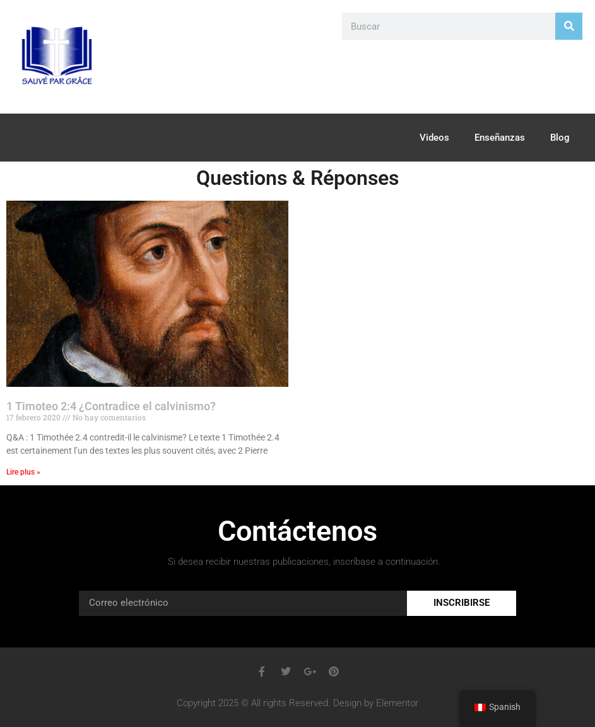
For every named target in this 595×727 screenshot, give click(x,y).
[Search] (568, 26)
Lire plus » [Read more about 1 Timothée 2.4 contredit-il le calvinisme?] (23, 472)
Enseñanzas (499, 137)
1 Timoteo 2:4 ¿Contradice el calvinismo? (111, 406)
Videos (434, 137)
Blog (560, 137)
